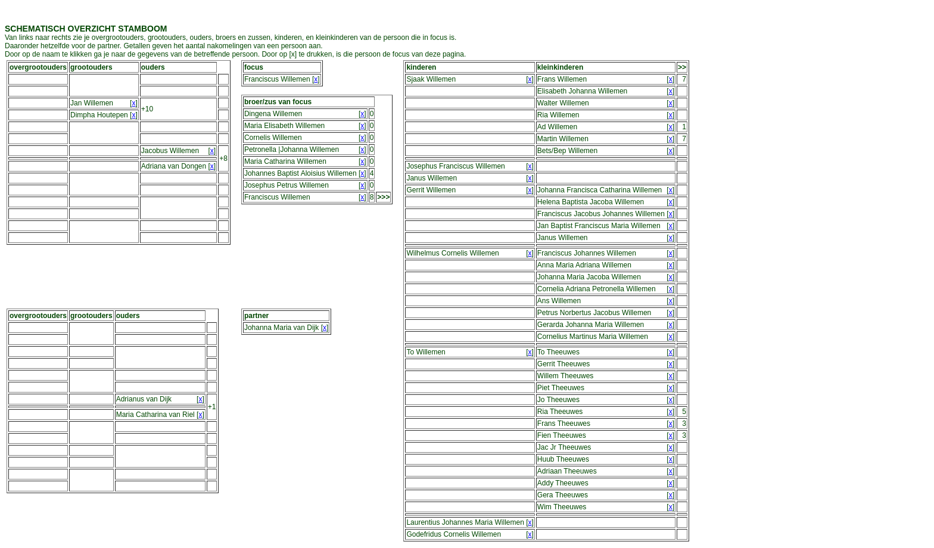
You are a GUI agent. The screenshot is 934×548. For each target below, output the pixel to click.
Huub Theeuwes (563, 459)
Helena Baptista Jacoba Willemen (590, 202)
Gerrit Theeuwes (563, 364)
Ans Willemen (559, 301)
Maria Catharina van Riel (155, 414)
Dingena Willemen (273, 114)
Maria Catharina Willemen (285, 161)
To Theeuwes (558, 352)
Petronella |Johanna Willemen (291, 149)
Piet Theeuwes (560, 388)
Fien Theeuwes (561, 435)
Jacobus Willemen (170, 151)
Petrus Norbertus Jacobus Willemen (594, 313)
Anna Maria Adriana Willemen (584, 265)
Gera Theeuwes (562, 495)
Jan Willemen (91, 103)
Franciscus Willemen (277, 79)
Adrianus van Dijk (144, 399)
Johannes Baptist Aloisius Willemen (300, 173)
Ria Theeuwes (560, 411)
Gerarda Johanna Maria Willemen (590, 324)
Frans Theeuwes (563, 423)
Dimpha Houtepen (99, 115)
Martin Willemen (563, 139)
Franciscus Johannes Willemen (586, 253)
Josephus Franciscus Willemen (455, 166)
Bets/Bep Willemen (567, 151)
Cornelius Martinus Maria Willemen (592, 336)
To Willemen (425, 352)
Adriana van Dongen (173, 166)
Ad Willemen (557, 127)
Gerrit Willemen (431, 190)
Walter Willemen (563, 103)
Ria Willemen (558, 115)
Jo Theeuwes (558, 400)
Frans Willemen (562, 79)
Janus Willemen (431, 178)
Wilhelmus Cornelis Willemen (452, 253)
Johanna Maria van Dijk (281, 327)
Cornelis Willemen (273, 137)
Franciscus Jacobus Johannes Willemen (601, 214)
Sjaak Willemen (431, 79)
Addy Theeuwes (563, 483)
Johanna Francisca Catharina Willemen (599, 190)
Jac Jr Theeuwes (564, 447)
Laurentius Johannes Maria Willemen (465, 522)
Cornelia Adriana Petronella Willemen (596, 289)
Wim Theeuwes (561, 507)
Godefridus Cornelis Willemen (453, 534)
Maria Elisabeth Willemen (284, 126)
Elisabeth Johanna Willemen (582, 91)
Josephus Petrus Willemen (286, 185)
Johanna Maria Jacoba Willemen (589, 277)
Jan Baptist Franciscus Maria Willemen (599, 226)
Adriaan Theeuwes (567, 471)
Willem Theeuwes (565, 376)
